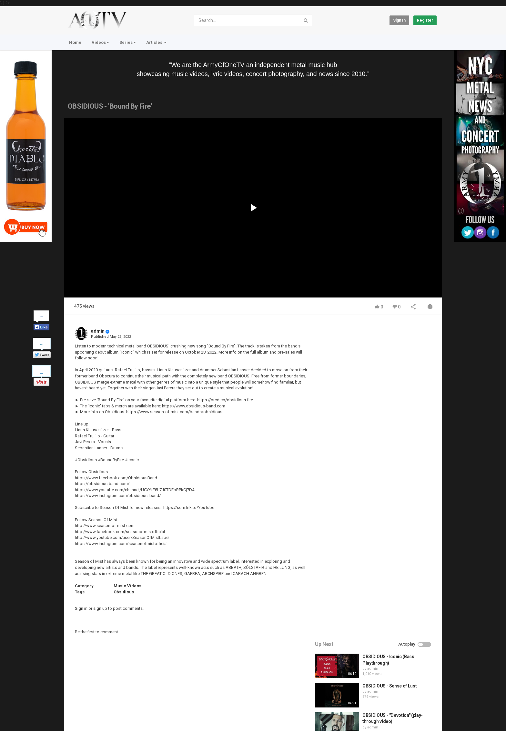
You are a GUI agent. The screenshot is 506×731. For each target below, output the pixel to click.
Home (75, 42)
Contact (89, 699)
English (426, 719)
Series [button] (127, 42)
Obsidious (124, 592)
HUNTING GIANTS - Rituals (391, 426)
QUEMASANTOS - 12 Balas (391, 456)
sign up (100, 608)
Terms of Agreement (122, 699)
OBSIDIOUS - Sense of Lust (391, 368)
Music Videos (127, 585)
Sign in (399, 20)
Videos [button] (100, 42)
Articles (156, 42)
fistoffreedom (380, 433)
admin (98, 331)
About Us (95, 716)
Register (425, 20)
